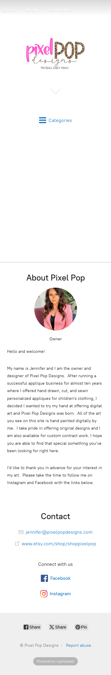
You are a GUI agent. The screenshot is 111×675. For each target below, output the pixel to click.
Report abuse (78, 645)
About (31, 10)
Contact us (60, 10)
